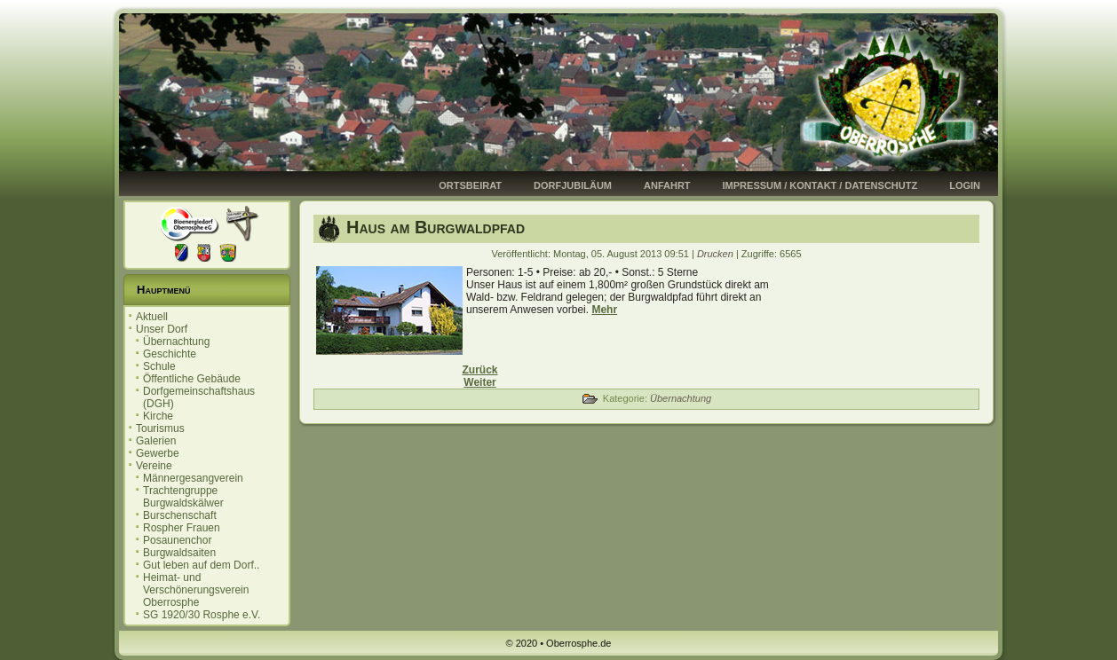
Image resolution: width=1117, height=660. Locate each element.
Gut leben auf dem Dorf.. (201, 565)
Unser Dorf (161, 329)
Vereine (154, 466)
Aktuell (152, 316)
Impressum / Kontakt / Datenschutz (820, 185)
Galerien (156, 441)
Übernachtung (176, 341)
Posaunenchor (177, 540)
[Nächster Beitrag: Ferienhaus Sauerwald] (479, 382)
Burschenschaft (180, 515)
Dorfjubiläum (573, 185)
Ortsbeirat (470, 185)
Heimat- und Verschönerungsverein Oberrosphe (196, 590)
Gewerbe (157, 453)
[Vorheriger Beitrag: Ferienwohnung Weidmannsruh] (479, 370)
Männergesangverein (193, 478)
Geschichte (169, 354)
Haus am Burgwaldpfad (435, 227)
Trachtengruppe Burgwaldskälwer (183, 496)
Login (964, 185)
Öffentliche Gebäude (192, 379)
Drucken (716, 253)
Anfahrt (667, 185)
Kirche (158, 416)
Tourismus (160, 428)
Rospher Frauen (181, 528)
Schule (159, 366)
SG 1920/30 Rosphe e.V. (201, 615)
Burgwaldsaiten (179, 552)
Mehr (604, 309)
